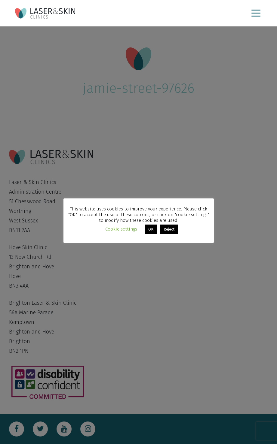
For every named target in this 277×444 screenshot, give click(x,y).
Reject (169, 229)
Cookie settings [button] (121, 229)
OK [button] (150, 229)
